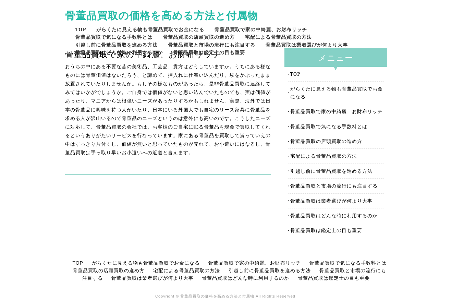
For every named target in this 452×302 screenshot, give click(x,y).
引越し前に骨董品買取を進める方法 (116, 44)
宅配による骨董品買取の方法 (278, 37)
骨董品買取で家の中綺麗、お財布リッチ (261, 29)
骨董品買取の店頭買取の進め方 (199, 37)
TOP (80, 29)
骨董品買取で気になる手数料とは (113, 37)
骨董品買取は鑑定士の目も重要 (209, 52)
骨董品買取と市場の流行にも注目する (211, 44)
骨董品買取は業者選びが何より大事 (307, 44)
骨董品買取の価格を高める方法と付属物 (161, 15)
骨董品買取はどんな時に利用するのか (119, 52)
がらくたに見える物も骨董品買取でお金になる (150, 29)
